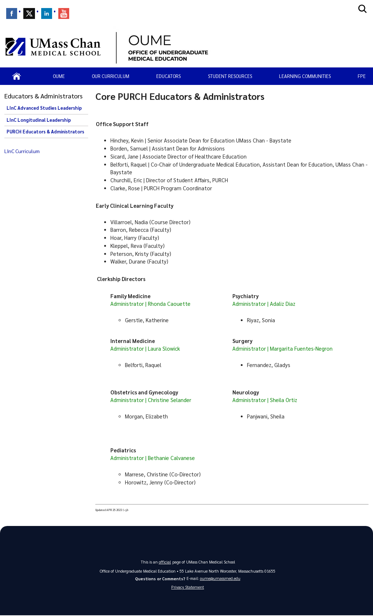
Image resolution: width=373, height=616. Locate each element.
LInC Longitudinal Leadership (39, 120)
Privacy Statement (188, 587)
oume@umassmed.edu (220, 578)
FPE (362, 76)
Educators (168, 76)
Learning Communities (305, 76)
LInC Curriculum (22, 151)
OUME (59, 76)
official (165, 561)
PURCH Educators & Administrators (45, 131)
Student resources (230, 76)
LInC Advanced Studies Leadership (44, 108)
